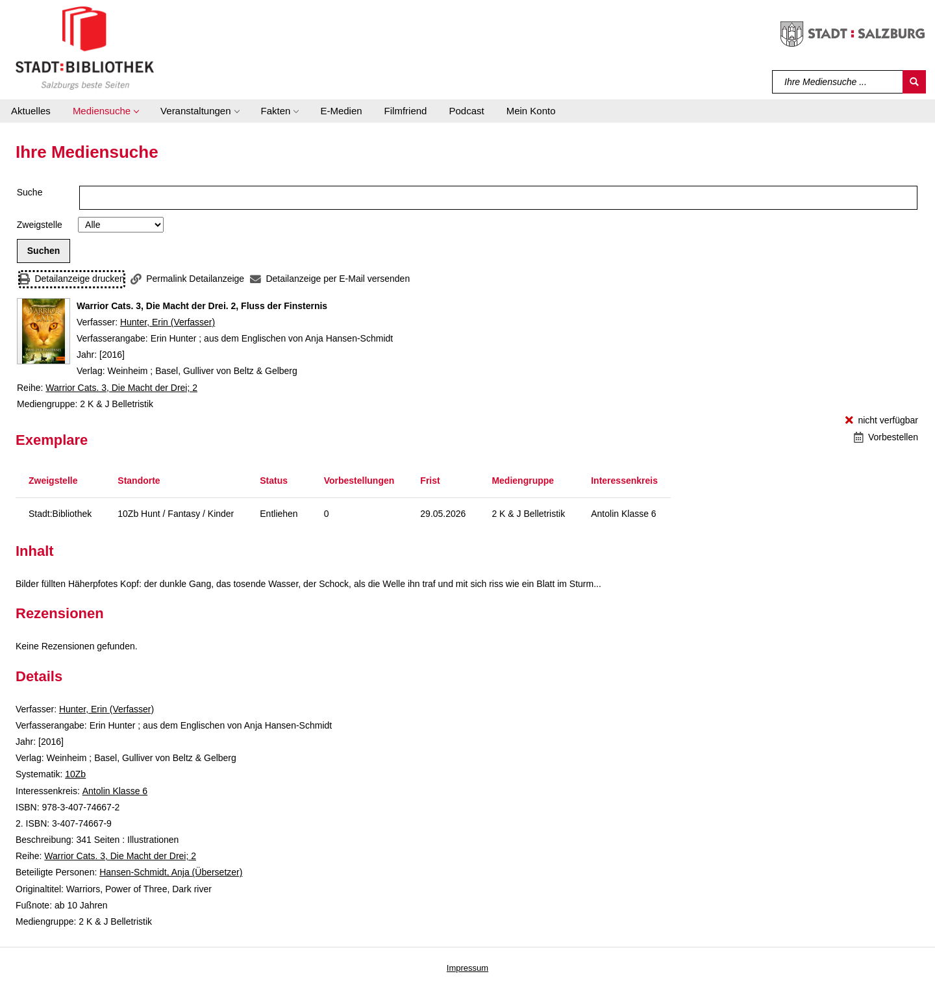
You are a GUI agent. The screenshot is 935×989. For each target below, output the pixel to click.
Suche (30, 192)
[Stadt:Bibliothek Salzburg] (85, 47)
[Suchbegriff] (837, 81)
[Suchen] (914, 82)
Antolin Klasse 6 (114, 791)
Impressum (467, 968)
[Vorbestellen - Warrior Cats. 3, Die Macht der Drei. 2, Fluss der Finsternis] (886, 437)
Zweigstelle (39, 224)
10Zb (75, 774)
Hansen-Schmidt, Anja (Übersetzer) (170, 872)
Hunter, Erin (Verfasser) (167, 322)
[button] (105, 111)
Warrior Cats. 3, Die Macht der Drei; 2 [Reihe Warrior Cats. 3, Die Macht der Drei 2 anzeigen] (121, 387)
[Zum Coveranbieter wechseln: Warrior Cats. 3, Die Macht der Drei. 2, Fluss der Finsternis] (43, 331)
